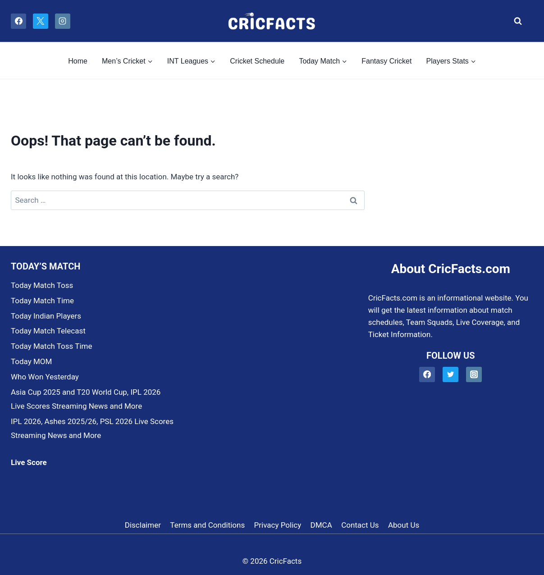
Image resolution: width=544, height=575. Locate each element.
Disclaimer (143, 524)
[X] (40, 21)
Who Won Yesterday (45, 376)
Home (77, 61)
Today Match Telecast (48, 330)
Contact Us (360, 524)
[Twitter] (450, 375)
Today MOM (31, 361)
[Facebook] (18, 21)
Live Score (29, 462)
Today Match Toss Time (51, 346)
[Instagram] (62, 21)
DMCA (321, 524)
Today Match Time (42, 300)
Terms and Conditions (207, 524)
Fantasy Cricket (386, 61)
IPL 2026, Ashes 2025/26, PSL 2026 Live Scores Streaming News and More (92, 428)
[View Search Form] (515, 21)
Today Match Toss (42, 285)
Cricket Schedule (257, 61)
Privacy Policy (278, 524)
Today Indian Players (46, 315)
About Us (403, 524)
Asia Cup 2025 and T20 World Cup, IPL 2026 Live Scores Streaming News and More (85, 399)
